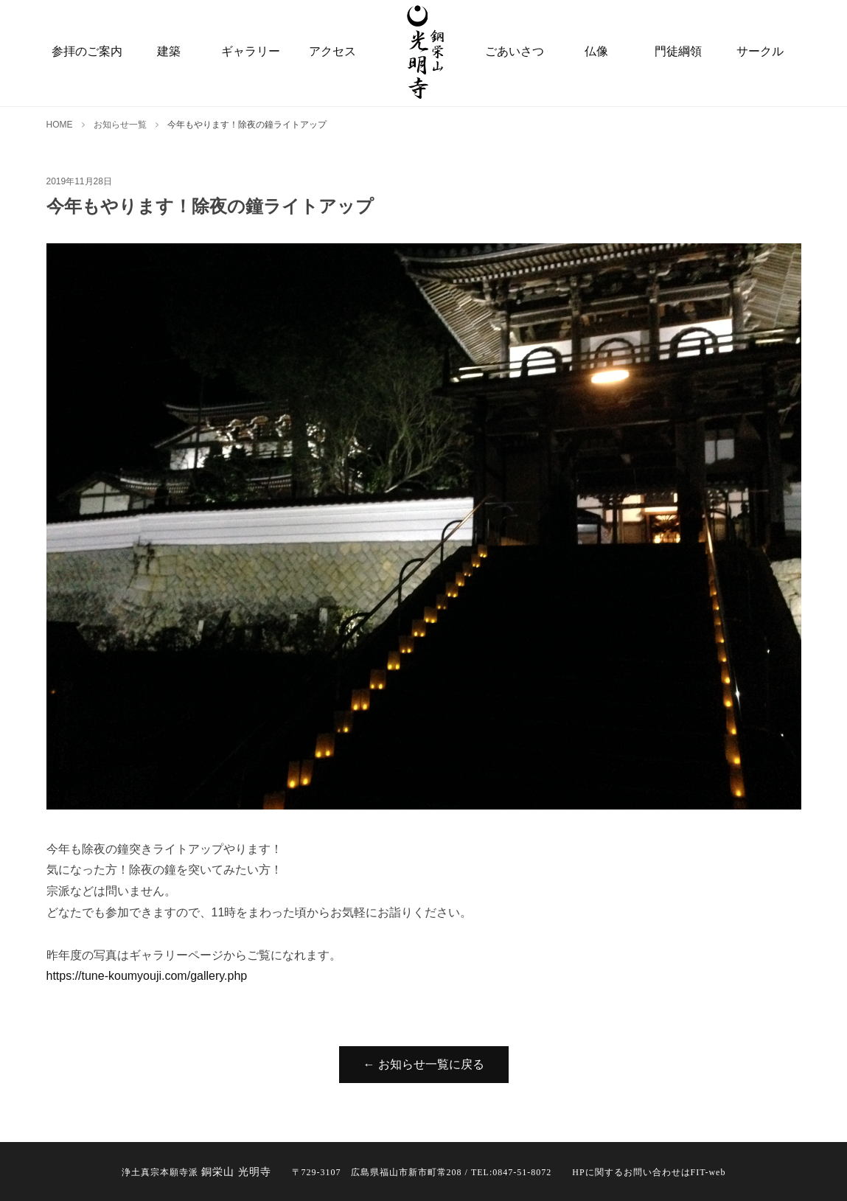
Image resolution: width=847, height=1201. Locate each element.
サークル (760, 51)
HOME (59, 124)
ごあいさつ (514, 51)
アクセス (332, 51)
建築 (169, 51)
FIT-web (708, 1172)
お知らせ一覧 (120, 124)
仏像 (596, 51)
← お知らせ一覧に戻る (423, 1064)
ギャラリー (250, 51)
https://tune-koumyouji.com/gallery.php (147, 975)
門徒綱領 (678, 51)
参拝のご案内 (87, 51)
